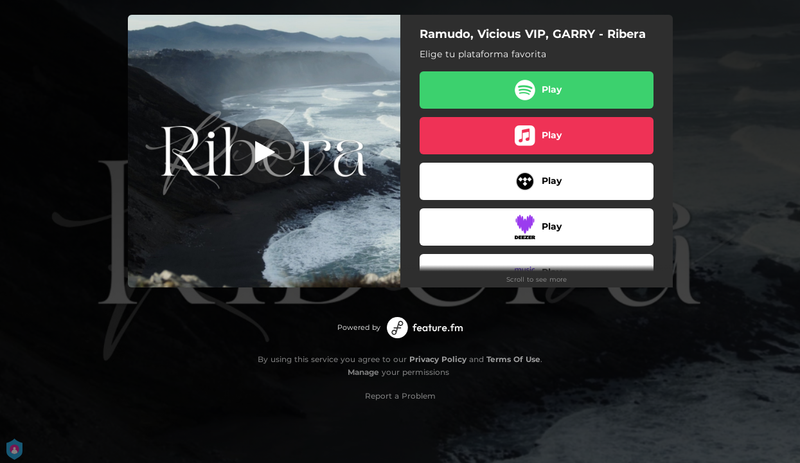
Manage (363, 372)
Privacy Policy (438, 359)
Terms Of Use (513, 359)
